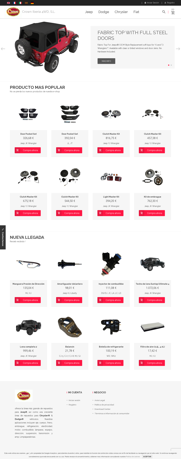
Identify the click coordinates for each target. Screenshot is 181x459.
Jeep (89, 12)
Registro (170, 3)
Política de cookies (133, 457)
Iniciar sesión (152, 3)
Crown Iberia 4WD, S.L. (38, 11)
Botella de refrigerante (111, 347)
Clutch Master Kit (111, 134)
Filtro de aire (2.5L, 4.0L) (152, 347)
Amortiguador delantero (69, 284)
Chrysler (121, 12)
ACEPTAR (147, 457)
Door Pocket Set (28, 134)
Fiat (136, 12)
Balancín (69, 347)
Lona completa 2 (28, 347)
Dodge (103, 12)
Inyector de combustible (111, 284)
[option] (90, 47)
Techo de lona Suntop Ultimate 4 (152, 284)
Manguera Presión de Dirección (28, 284)
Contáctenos (3, 237)
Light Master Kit (111, 197)
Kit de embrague (152, 197)
